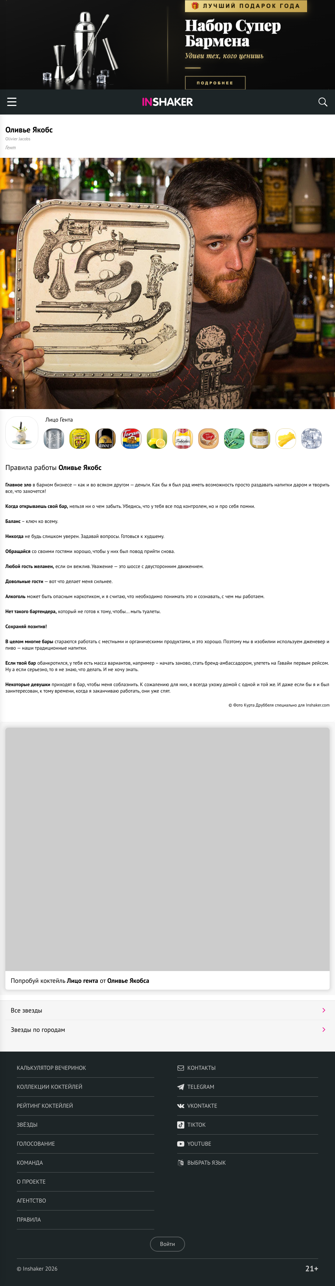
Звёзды (27, 1125)
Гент (10, 147)
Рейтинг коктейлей (45, 1106)
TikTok (191, 1125)
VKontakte (197, 1106)
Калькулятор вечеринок (51, 1068)
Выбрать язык (201, 1162)
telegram (195, 1087)
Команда (30, 1162)
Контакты (196, 1068)
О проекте (31, 1181)
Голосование (36, 1143)
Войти (167, 1244)
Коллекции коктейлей (49, 1087)
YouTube (194, 1143)
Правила (29, 1219)
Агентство (31, 1200)
